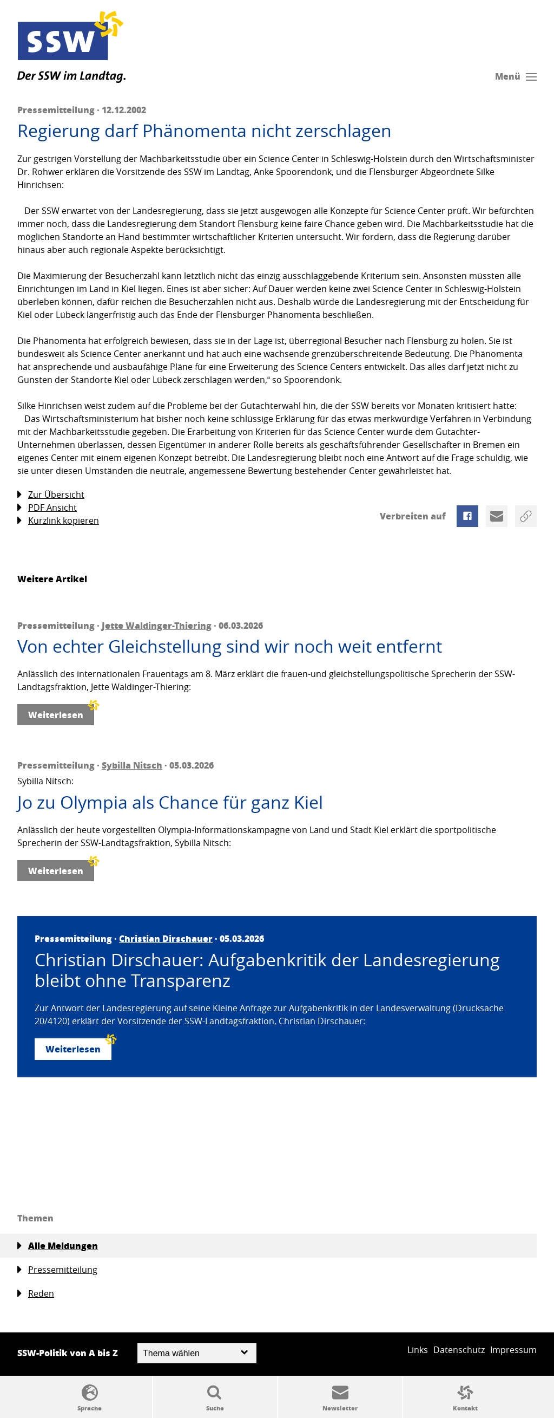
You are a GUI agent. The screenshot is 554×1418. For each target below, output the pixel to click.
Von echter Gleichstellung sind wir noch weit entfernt (229, 646)
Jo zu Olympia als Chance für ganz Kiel (170, 802)
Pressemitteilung (57, 1270)
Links (417, 1350)
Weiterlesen (61, 712)
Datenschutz (459, 1350)
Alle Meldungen (57, 1245)
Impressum (513, 1350)
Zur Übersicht (50, 495)
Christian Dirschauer (166, 938)
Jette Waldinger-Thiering (157, 625)
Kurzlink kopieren (58, 521)
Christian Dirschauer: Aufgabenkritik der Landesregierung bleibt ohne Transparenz (267, 970)
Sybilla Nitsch (132, 765)
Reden (35, 1293)
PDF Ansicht (47, 508)
